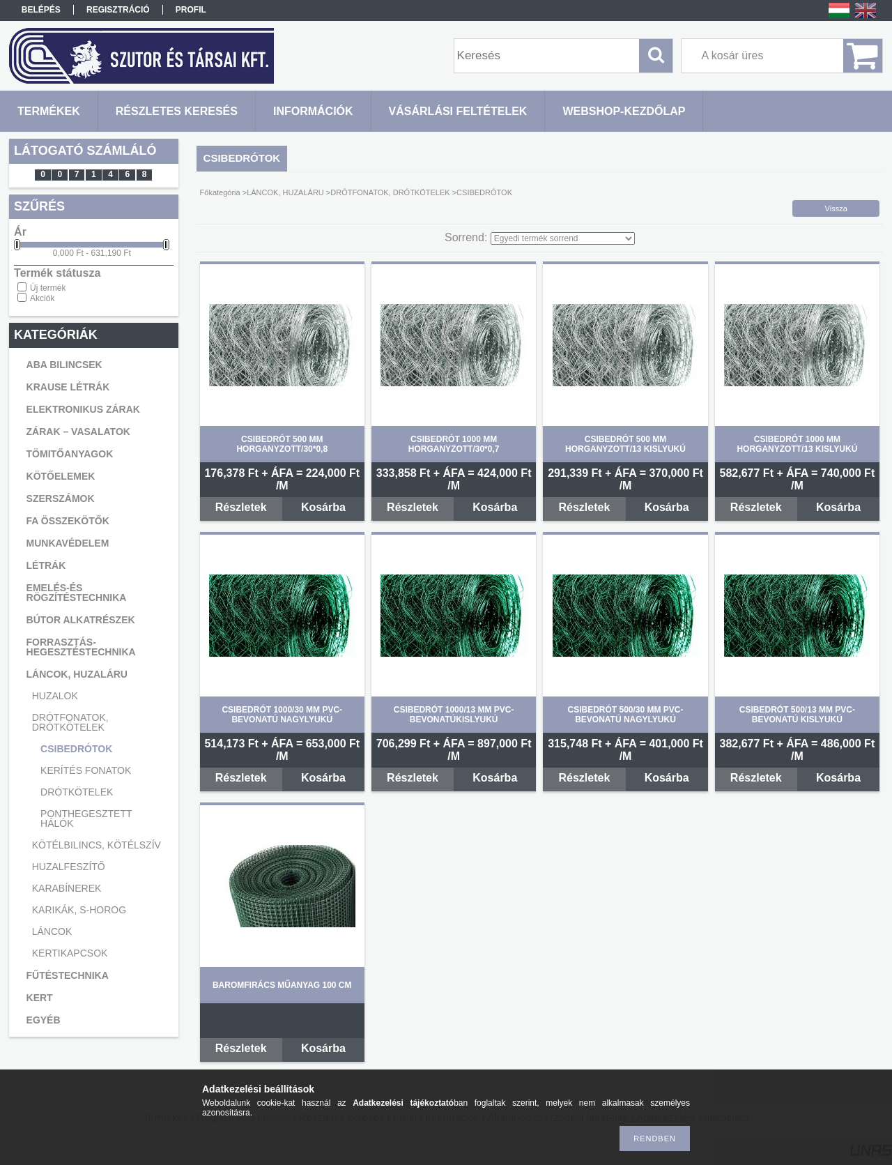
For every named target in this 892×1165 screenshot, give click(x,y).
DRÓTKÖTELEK (76, 792)
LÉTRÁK (46, 565)
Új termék (48, 288)
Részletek (241, 507)
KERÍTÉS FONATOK (85, 770)
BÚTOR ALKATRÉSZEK (80, 619)
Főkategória (220, 192)
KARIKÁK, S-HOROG (79, 909)
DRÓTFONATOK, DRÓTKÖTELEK (70, 722)
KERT (39, 997)
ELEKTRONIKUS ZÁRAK (83, 409)
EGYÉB (43, 1020)
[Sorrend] (563, 238)
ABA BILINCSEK (64, 364)
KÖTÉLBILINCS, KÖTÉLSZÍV (96, 845)
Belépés (41, 10)
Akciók (42, 298)
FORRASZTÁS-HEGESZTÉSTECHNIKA (81, 647)
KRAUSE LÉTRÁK (68, 387)
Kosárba (323, 507)
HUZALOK (55, 695)
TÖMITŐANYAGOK (70, 453)
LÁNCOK (52, 931)
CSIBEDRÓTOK (76, 748)
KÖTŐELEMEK (60, 476)
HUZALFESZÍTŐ (68, 866)
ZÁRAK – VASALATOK (78, 431)
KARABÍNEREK (67, 888)
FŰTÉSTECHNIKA (67, 975)
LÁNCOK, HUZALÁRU (77, 674)
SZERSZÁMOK (60, 498)
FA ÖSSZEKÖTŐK (67, 520)
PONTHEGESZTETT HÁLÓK (86, 818)
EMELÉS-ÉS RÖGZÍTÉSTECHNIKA (76, 592)
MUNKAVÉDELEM (67, 543)
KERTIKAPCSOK (70, 953)
